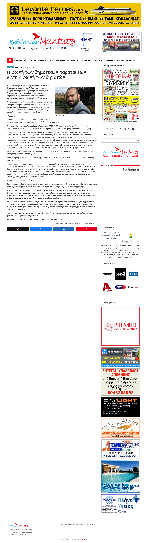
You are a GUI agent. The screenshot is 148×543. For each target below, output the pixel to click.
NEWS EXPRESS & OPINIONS (36, 60)
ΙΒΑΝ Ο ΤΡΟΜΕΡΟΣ (83, 60)
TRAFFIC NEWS (97, 60)
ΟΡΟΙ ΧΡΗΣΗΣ (89, 524)
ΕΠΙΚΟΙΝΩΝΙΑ (78, 524)
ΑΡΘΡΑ (50, 60)
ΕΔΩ (132, 257)
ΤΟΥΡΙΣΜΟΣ (71, 60)
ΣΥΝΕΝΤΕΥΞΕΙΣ (60, 60)
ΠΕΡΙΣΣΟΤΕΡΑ (131, 60)
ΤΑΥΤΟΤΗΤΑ (67, 524)
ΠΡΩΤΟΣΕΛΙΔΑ (109, 60)
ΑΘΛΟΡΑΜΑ (120, 60)
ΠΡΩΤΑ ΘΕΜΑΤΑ (19, 60)
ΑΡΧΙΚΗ (59, 524)
